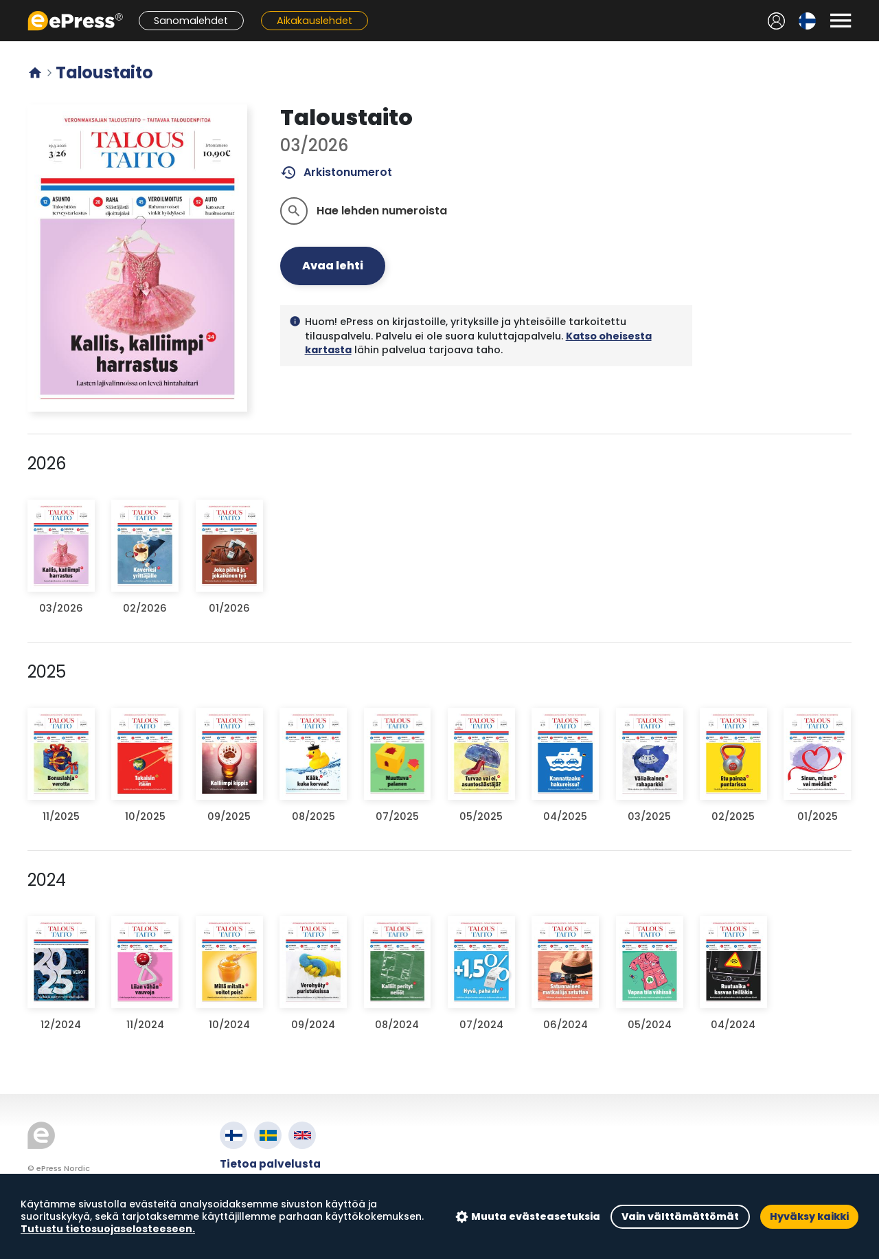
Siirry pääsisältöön (7, 7)
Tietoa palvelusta (270, 1164)
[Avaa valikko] (841, 21)
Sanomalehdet (191, 20)
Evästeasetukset (267, 1211)
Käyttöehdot (256, 1179)
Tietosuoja (251, 1195)
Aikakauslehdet (314, 20)
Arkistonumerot (336, 172)
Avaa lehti (332, 266)
